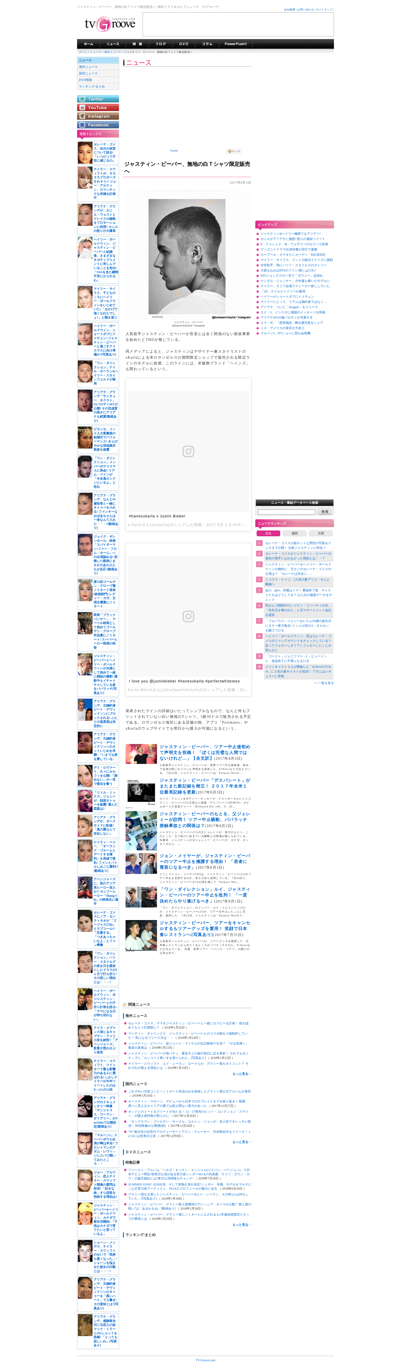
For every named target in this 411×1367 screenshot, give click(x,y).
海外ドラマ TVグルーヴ (88, 44)
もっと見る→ (241, 1074)
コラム (207, 44)
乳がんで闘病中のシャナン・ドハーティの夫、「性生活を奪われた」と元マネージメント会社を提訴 (298, 610)
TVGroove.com (205, 1360)
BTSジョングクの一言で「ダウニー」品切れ (292, 275)
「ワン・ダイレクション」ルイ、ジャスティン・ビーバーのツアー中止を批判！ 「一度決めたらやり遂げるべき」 (205, 895)
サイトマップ (324, 9)
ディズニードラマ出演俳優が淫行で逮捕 (289, 249)
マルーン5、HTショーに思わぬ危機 (285, 333)
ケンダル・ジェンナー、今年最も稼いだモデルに (295, 281)
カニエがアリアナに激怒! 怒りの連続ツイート (293, 239)
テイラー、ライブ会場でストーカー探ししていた (295, 286)
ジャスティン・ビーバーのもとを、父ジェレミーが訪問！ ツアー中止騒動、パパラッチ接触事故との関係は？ (205, 820)
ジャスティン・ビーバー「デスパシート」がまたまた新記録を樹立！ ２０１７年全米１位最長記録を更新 (205, 786)
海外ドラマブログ (160, 44)
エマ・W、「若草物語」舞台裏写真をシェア (292, 323)
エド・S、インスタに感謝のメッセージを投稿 (293, 312)
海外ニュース (113, 52)
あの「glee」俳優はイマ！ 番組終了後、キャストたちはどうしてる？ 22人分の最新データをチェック (298, 595)
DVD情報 (85, 80)
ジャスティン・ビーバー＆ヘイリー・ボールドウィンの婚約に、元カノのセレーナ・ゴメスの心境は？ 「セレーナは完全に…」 (298, 569)
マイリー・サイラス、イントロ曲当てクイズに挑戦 (297, 260)
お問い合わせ (306, 9)
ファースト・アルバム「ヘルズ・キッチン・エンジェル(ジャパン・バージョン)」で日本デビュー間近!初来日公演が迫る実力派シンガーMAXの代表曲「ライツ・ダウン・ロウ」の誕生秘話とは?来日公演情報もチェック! (189, 1174)
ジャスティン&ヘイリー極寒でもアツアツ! (291, 234)
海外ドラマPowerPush (235, 44)
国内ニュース (88, 73)
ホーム (83, 52)
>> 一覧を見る (324, 683)
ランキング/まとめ (92, 86)
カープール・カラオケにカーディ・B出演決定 (293, 254)
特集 (137, 44)
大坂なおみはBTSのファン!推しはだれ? (288, 270)
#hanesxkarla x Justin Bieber (157, 516)
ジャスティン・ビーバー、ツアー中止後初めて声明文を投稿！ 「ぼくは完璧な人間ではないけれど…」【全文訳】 (205, 753)
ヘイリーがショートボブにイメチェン (287, 296)
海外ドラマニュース (113, 44)
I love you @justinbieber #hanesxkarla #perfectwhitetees (184, 681)
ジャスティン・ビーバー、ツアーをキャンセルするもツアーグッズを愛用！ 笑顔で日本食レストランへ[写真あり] (205, 929)
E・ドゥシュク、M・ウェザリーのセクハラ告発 (294, 244)
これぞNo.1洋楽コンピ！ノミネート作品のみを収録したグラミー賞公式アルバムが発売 (189, 1091)
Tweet (174, 150)
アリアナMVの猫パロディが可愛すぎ (287, 317)
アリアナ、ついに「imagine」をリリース (289, 307)
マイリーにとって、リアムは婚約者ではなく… (294, 302)
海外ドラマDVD (183, 44)
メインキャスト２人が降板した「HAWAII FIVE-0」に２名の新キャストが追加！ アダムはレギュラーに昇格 (298, 671)
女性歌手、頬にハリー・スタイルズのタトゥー (294, 265)
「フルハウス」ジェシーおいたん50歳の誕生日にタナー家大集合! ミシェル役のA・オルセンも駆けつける (298, 625)
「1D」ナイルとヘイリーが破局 (283, 291)
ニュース (95, 52)
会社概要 (289, 9)
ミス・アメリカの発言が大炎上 (283, 328)
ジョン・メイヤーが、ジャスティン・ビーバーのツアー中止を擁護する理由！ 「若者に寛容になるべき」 (205, 862)
